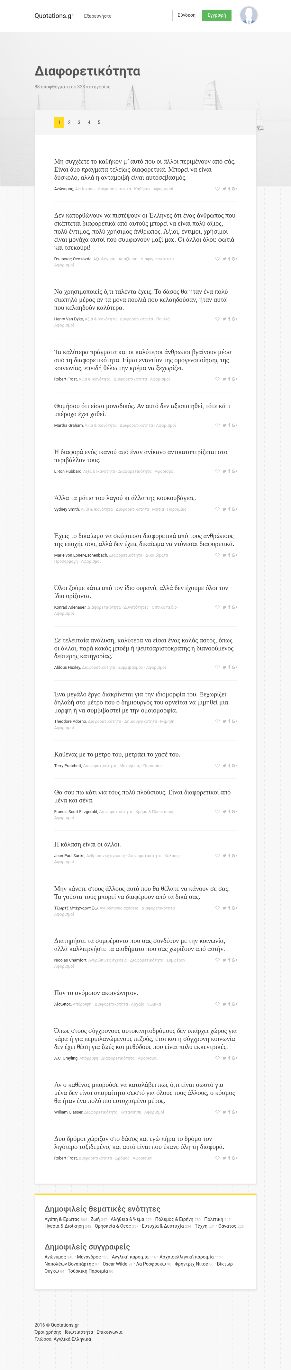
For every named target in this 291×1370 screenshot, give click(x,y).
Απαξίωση (127, 258)
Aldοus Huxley (67, 667)
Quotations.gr (54, 16)
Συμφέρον (176, 960)
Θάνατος (227, 1226)
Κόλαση (172, 855)
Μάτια (158, 509)
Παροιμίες (176, 509)
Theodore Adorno (70, 721)
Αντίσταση (85, 188)
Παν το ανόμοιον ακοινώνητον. (96, 992)
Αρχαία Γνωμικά (146, 1004)
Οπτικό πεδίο (164, 607)
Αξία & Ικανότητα (101, 319)
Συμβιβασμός (130, 667)
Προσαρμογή (66, 561)
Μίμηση (167, 721)
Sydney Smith (66, 509)
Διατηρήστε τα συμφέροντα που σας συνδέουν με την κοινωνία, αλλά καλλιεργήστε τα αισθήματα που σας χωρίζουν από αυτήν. (139, 944)
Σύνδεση (187, 15)
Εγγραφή (217, 15)
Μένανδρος (89, 1257)
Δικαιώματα (156, 555)
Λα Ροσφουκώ (151, 1264)
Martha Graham (68, 425)
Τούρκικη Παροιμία (88, 1271)
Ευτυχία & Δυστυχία (163, 1226)
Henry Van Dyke (68, 319)
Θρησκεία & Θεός (113, 1226)
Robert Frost (65, 379)
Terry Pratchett (67, 765)
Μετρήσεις (130, 765)
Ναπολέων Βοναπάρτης (69, 1264)
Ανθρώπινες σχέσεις (105, 855)
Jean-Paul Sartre (69, 855)
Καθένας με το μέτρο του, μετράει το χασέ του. (117, 754)
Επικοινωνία (109, 1332)
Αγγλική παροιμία (130, 1257)
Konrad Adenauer (70, 607)
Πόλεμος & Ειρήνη (174, 1219)
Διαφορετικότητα (114, 188)
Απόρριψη (82, 1004)
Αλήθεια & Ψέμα (127, 1219)
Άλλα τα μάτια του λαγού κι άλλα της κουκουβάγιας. (125, 497)
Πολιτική (213, 1219)
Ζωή (95, 1219)
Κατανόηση (131, 1112)
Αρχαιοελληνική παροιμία (186, 1257)
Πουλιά (163, 319)
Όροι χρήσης (48, 1332)
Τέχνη (201, 1226)
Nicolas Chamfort (70, 960)
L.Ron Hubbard (68, 471)
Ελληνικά (81, 1339)
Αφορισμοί (163, 188)
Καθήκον (142, 188)
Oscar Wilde (115, 1264)
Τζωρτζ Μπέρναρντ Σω (76, 908)
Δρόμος (122, 1158)
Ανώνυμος (63, 188)
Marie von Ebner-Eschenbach (80, 555)
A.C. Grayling (66, 1058)
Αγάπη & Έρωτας (62, 1219)
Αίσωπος (62, 1004)
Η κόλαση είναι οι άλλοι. (87, 844)
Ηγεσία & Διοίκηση (64, 1226)
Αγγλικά (62, 1339)
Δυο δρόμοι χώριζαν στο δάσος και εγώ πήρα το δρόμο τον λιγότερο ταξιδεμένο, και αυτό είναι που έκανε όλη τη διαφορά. (139, 1142)
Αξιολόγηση (104, 258)
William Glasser (68, 1112)
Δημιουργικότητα (140, 721)
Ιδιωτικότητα (79, 1332)
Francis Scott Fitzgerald (75, 811)
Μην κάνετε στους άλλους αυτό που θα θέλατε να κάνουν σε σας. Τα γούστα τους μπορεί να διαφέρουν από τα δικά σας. (142, 892)
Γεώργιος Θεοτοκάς (73, 258)
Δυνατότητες (136, 607)
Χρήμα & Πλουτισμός (154, 811)
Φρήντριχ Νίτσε (191, 1264)
